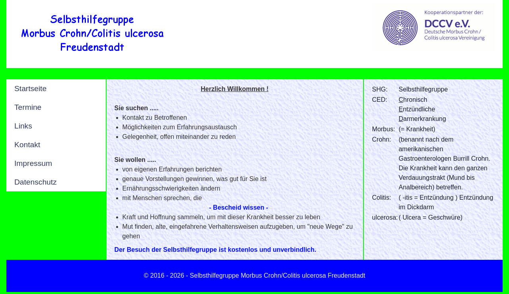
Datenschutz (35, 182)
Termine (27, 107)
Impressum (33, 163)
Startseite (30, 88)
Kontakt (27, 144)
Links (23, 126)
